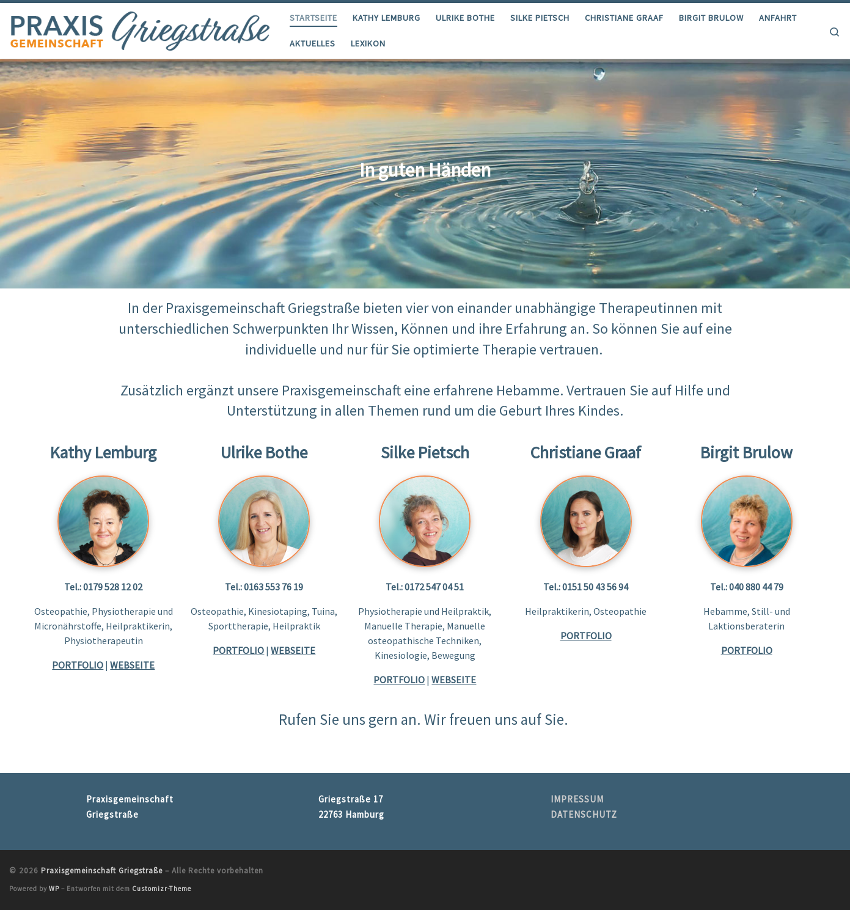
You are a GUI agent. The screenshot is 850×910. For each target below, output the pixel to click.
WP (54, 888)
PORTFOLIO (399, 679)
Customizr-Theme (161, 888)
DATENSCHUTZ (584, 814)
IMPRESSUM (577, 799)
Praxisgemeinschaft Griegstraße (102, 870)
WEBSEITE (132, 665)
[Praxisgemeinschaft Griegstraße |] (140, 28)
